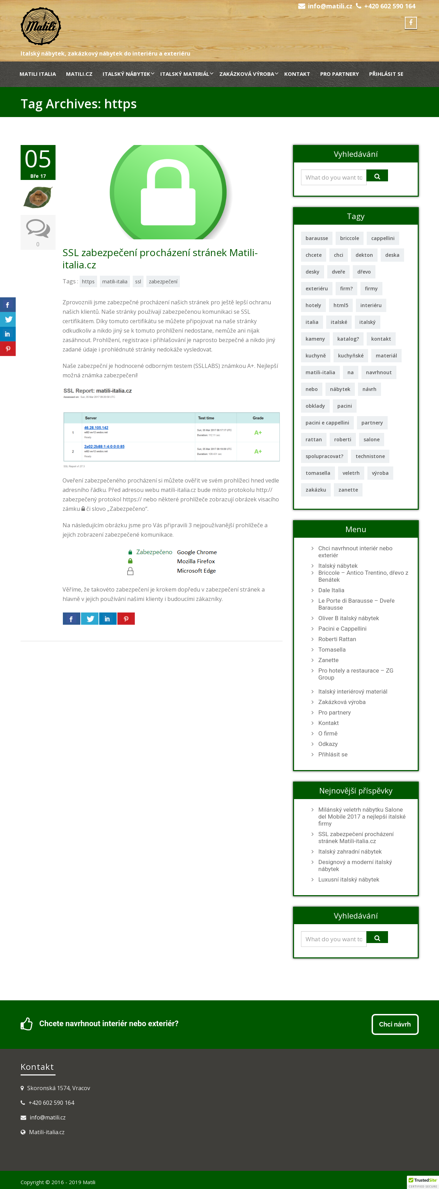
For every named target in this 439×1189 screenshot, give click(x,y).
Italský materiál (186, 73)
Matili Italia (38, 73)
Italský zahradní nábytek (350, 851)
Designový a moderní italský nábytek (355, 865)
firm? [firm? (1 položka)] (346, 288)
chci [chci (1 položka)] (338, 255)
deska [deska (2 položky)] (392, 255)
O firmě (328, 733)
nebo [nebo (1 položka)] (312, 389)
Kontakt (297, 73)
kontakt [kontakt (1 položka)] (381, 338)
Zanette (329, 660)
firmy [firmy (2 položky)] (371, 288)
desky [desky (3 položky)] (313, 271)
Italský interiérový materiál (353, 691)
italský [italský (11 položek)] (367, 322)
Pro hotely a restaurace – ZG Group (356, 674)
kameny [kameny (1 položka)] (315, 338)
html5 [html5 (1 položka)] (341, 305)
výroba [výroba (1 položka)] (380, 473)
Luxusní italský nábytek (349, 879)
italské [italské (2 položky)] (339, 322)
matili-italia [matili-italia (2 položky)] (320, 372)
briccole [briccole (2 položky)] (349, 238)
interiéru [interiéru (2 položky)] (371, 305)
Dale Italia (332, 590)
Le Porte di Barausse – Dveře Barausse (357, 604)
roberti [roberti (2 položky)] (342, 439)
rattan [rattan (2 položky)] (314, 439)
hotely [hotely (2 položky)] (313, 305)
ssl (138, 281)
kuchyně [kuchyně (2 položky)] (316, 355)
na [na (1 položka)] (350, 372)
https (88, 281)
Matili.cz (79, 73)
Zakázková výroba (248, 73)
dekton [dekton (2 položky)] (364, 255)
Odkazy (328, 743)
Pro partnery (339, 73)
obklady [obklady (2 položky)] (315, 406)
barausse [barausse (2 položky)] (317, 238)
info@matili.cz (330, 6)
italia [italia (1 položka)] (312, 322)
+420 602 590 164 (389, 6)
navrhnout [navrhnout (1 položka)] (379, 372)
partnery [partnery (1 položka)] (372, 422)
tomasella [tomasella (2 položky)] (318, 473)
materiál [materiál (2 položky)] (386, 355)
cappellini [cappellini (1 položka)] (383, 238)
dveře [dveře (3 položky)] (338, 271)
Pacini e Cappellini (343, 628)
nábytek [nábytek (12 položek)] (340, 389)
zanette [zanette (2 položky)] (348, 489)
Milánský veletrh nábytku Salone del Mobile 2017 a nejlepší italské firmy (362, 816)
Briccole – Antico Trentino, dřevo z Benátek (364, 576)
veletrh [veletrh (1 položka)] (351, 473)
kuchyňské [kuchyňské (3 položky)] (351, 355)
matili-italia (114, 281)
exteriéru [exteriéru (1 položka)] (317, 288)
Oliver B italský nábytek (349, 618)
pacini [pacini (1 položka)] (344, 406)
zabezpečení (163, 281)
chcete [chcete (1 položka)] (314, 255)
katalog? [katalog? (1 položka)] (348, 338)
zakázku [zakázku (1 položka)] (316, 489)
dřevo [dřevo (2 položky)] (364, 271)
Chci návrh (395, 1024)
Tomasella (332, 649)
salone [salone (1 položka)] (372, 439)
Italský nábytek (128, 73)
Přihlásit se (386, 73)
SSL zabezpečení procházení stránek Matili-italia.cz (160, 258)
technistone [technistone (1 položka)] (370, 456)
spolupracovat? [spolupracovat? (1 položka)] (324, 456)
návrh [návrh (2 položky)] (369, 389)
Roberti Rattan (337, 639)
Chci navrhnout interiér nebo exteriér (356, 552)
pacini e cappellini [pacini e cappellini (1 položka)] (327, 422)
